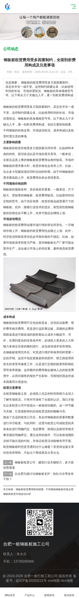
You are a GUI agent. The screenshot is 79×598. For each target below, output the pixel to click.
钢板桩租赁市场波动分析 (17, 494)
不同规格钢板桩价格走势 (60, 489)
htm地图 (67, 580)
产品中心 (30, 593)
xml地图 (54, 580)
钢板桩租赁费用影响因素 (30, 489)
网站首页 (10, 593)
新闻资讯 (49, 593)
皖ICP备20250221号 (31, 580)
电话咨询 (69, 593)
